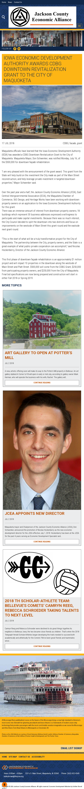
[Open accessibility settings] (4, 784)
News (10, 2)
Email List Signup (71, 748)
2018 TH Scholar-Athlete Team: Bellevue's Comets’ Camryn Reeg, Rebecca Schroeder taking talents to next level (42, 607)
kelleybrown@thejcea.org (13, 776)
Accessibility (38, 757)
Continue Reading (42, 382)
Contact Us (18, 2)
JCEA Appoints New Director (34, 513)
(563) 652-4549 (73, 773)
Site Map (13, 757)
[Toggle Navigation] (79, 26)
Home (4, 2)
